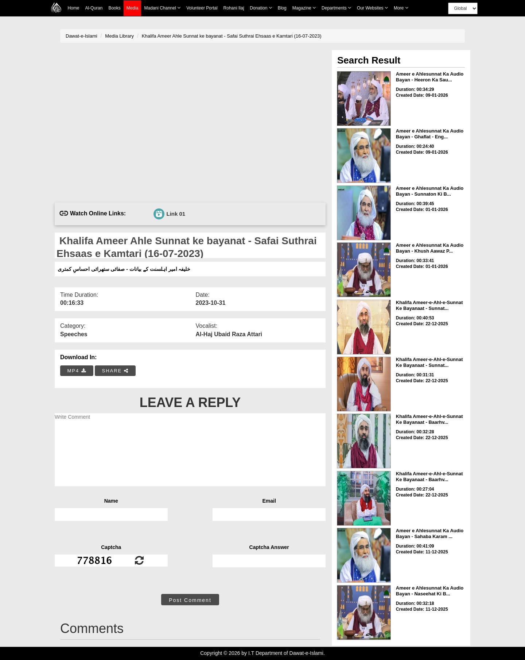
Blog (282, 8)
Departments (336, 8)
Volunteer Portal (201, 8)
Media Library (119, 36)
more (401, 8)
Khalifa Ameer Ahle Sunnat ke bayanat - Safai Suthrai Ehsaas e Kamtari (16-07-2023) (232, 36)
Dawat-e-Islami (81, 36)
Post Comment (190, 600)
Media (132, 8)
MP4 (76, 370)
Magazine (304, 8)
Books (114, 8)
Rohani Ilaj (233, 8)
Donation (261, 8)
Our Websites (372, 8)
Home (73, 8)
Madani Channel (162, 8)
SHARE (115, 370)
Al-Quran (93, 8)
